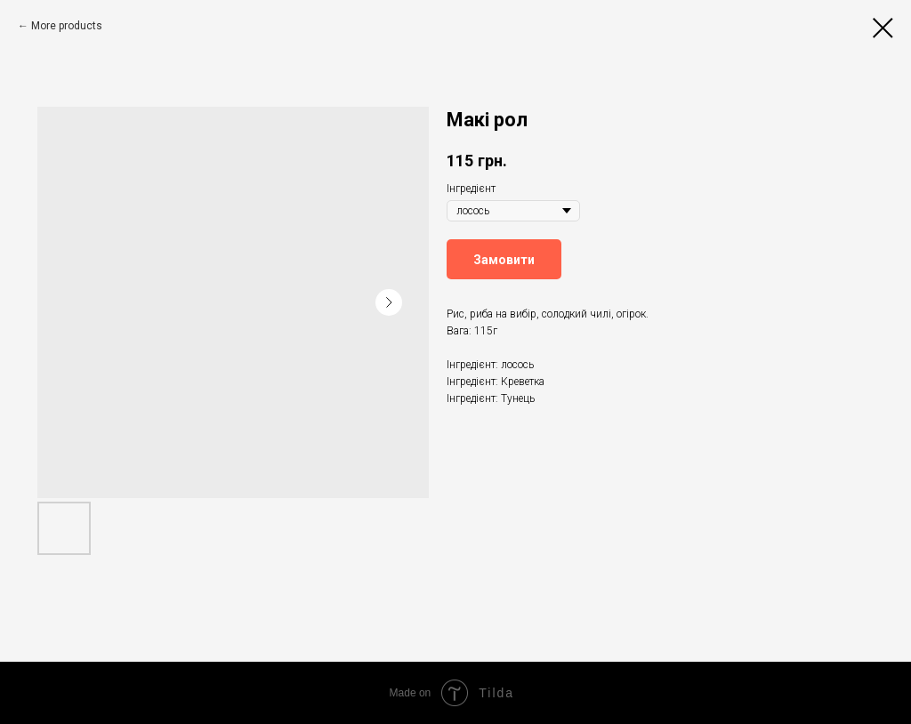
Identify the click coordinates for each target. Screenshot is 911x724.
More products (66, 26)
